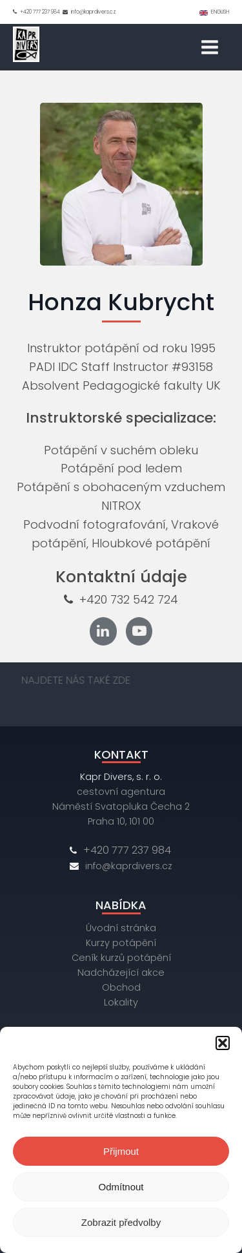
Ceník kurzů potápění (121, 957)
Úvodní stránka (121, 927)
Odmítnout (120, 1186)
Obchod (121, 987)
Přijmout (121, 1151)
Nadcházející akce (121, 972)
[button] (222, 1043)
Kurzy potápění (121, 942)
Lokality (121, 1002)
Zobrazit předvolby (121, 1222)
